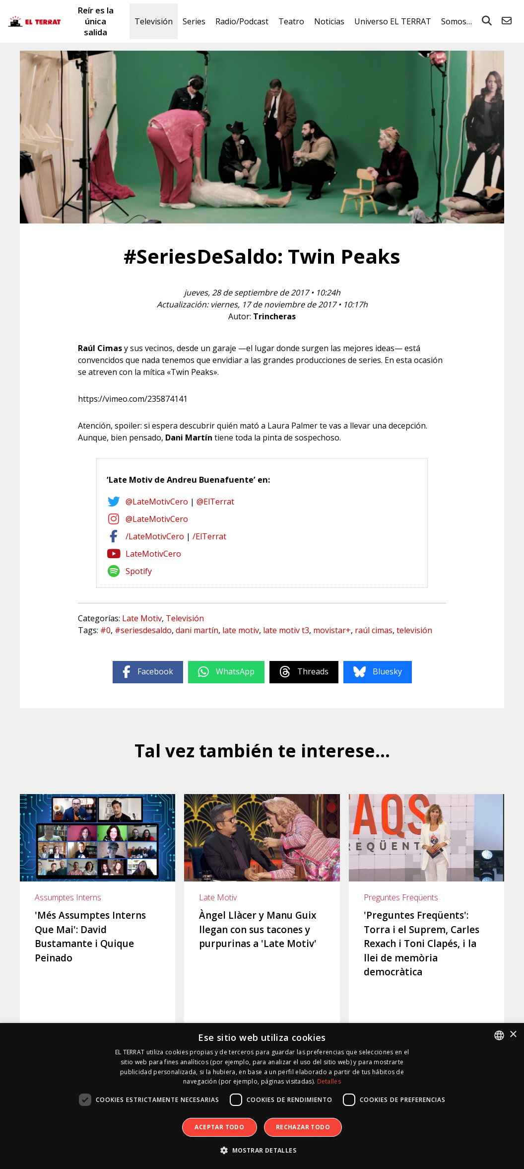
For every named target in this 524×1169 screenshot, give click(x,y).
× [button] (513, 1034)
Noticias (329, 21)
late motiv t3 (286, 630)
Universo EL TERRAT (392, 21)
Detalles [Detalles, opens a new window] (329, 1081)
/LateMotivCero (155, 536)
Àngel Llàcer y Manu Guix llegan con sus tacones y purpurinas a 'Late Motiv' (258, 929)
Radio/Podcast (241, 21)
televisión (414, 630)
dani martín (197, 630)
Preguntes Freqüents (401, 897)
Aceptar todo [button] (219, 1127)
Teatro (291, 21)
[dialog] (262, 1096)
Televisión (153, 21)
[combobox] (499, 1035)
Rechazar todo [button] (303, 1127)
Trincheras (274, 316)
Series (194, 21)
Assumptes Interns (68, 897)
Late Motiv (142, 618)
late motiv (240, 630)
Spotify (139, 571)
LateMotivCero (153, 553)
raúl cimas (374, 630)
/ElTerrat (209, 536)
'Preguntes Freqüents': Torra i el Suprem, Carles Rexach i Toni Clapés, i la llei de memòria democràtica (421, 943)
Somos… (456, 21)
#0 (105, 630)
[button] (262, 1150)
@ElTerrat (215, 501)
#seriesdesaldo (143, 630)
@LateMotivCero (157, 501)
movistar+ (332, 630)
